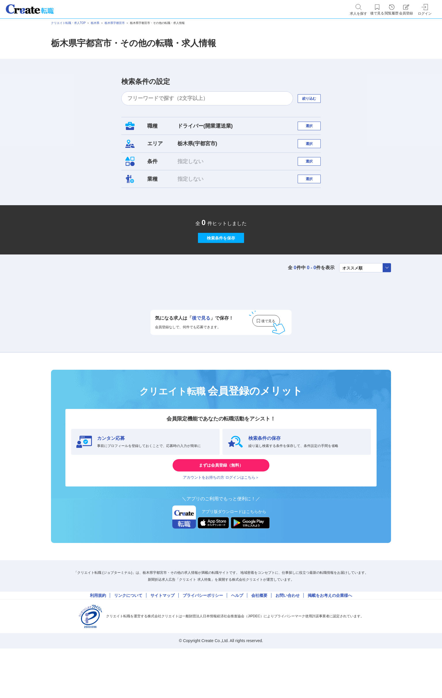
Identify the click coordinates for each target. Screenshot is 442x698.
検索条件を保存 (221, 265)
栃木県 (95, 22)
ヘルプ (237, 641)
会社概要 (259, 641)
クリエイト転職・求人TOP (68, 22)
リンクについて (128, 641)
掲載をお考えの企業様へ (330, 641)
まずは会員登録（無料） (221, 501)
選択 (314, 128)
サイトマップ (162, 641)
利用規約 (98, 641)
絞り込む (314, 98)
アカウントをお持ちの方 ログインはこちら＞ (221, 518)
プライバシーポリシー (203, 641)
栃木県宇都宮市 (115, 22)
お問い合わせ (287, 641)
